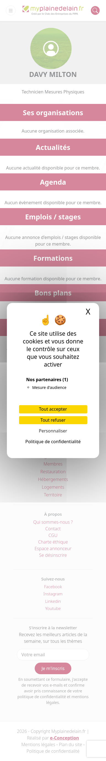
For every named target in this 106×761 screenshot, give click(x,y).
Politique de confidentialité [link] (53, 442)
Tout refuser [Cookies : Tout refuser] (53, 420)
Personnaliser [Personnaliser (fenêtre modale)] (53, 431)
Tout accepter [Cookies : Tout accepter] (53, 409)
